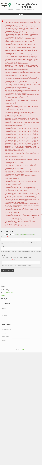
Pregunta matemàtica (7, 259)
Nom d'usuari (4, 236)
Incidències (4, 315)
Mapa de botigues (6, 336)
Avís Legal (3, 295)
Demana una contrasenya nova (27, 234)
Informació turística (6, 329)
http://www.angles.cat (8, 292)
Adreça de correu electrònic (7, 246)
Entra (17, 234)
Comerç (4, 333)
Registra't (24, 349)
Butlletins (4, 311)
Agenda (4, 308)
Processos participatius (7, 319)
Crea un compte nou (9, 234)
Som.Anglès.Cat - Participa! (26, 5)
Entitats (4, 340)
